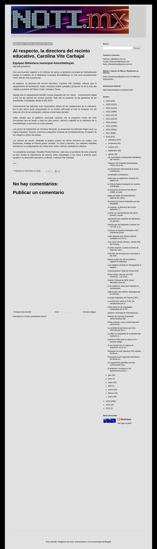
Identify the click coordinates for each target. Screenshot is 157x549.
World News (126, 419)
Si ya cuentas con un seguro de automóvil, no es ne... (120, 346)
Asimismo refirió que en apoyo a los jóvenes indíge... (122, 340)
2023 (108, 112)
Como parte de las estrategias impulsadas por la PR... (120, 308)
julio (110, 375)
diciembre (112, 140)
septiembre (113, 151)
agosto (111, 154)
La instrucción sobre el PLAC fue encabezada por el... (121, 302)
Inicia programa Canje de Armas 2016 (123, 271)
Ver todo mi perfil (124, 423)
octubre (111, 147)
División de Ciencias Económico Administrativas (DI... (121, 317)
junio (110, 379)
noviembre (112, 143)
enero (110, 397)
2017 (108, 133)
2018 (108, 130)
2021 (108, 119)
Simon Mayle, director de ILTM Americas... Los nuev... (120, 276)
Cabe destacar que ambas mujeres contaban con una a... (122, 237)
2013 (108, 408)
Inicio (57, 312)
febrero (111, 393)
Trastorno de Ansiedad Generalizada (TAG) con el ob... (123, 164)
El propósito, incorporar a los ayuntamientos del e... (119, 369)
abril (110, 386)
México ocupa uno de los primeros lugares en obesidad (122, 260)
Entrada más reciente (22, 312)
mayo (110, 382)
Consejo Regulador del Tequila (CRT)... (124, 298)
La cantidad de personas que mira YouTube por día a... (121, 329)
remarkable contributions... (118, 175)
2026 (108, 101)
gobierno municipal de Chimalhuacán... (123, 313)
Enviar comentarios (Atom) (35, 316)
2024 (108, 108)
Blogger (108, 542)
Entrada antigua (89, 312)
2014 (108, 405)
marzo (111, 390)
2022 (108, 115)
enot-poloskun (80, 542)
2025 (108, 104)
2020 (108, 122)
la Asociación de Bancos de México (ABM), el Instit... (122, 191)
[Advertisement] (55, 285)
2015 (108, 401)
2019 (108, 126)
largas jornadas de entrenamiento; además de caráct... (122, 197)
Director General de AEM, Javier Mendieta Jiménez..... (121, 281)
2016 (108, 137)
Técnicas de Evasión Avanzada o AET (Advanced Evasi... (123, 231)
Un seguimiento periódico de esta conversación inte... (121, 364)
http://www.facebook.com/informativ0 (118, 90)
